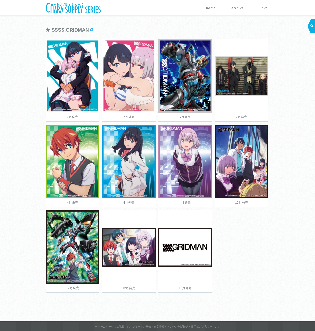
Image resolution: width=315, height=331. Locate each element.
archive (237, 8)
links (263, 8)
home (210, 8)
